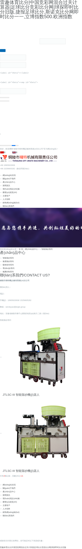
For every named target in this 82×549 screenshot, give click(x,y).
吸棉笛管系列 (8, 265)
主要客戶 (6, 196)
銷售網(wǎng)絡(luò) (11, 203)
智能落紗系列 (47, 249)
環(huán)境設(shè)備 (11, 189)
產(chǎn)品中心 (9, 182)
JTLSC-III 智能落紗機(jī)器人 (21, 394)
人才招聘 (6, 199)
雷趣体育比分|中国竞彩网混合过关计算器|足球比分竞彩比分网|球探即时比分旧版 (33, 547)
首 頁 (21, 249)
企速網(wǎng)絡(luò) (71, 530)
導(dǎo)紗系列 (8, 268)
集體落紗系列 (8, 261)
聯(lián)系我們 (8, 206)
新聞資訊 (6, 185)
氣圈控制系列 (8, 272)
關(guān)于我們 (9, 179)
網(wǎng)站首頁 (9, 175)
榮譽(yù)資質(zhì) (10, 192)
